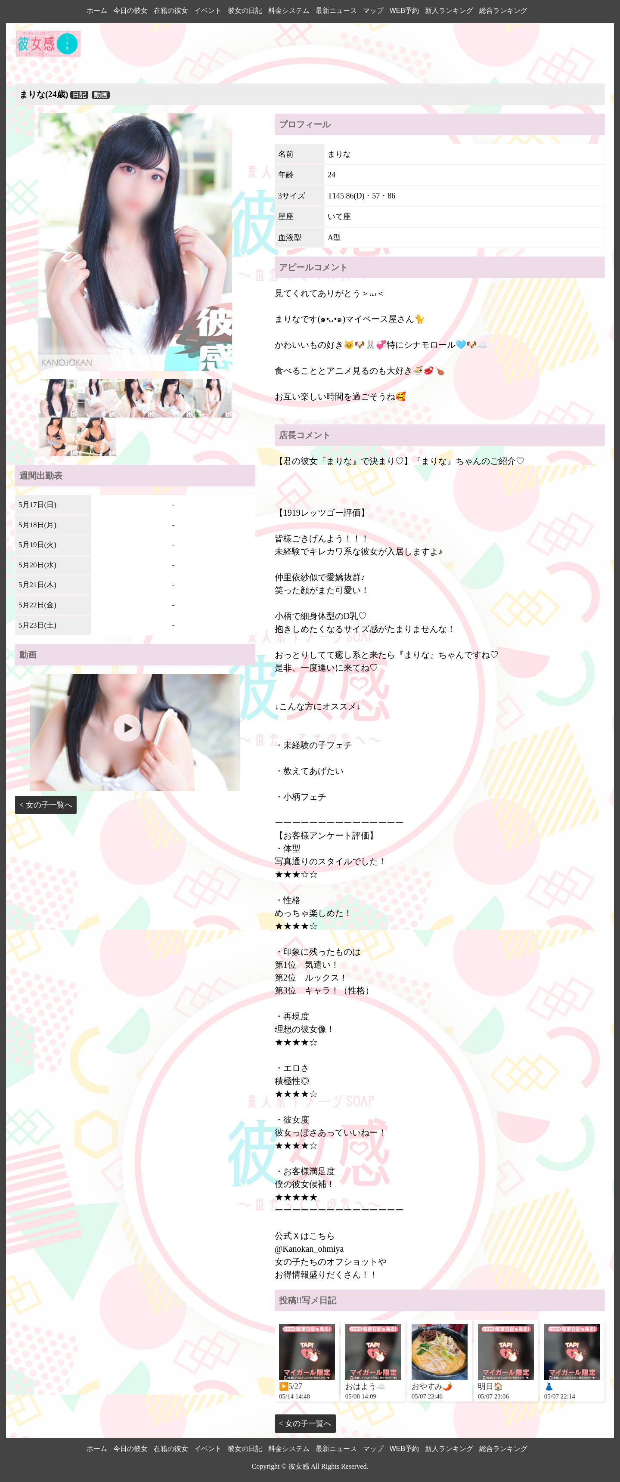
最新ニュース (336, 10)
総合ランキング (503, 10)
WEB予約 (404, 10)
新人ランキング (449, 10)
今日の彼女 (130, 10)
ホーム (97, 10)
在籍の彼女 (171, 10)
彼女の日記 (245, 10)
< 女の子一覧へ (45, 805)
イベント (208, 10)
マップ (373, 10)
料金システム (289, 10)
